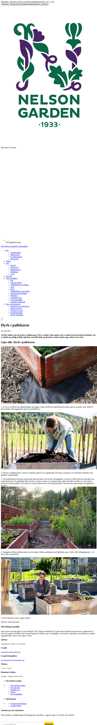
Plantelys (14, 296)
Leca (12, 274)
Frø (12, 280)
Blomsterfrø (15, 255)
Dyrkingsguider (16, 313)
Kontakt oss (15, 690)
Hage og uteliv (16, 308)
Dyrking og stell (17, 311)
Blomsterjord (16, 270)
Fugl (12, 289)
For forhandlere (22, 246)
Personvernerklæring (18, 704)
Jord (12, 287)
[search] (2, 319)
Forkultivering (16, 298)
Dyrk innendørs (16, 300)
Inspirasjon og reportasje (20, 306)
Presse (13, 692)
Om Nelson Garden (8, 246)
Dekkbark (14, 272)
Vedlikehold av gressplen (20, 291)
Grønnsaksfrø (16, 253)
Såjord (13, 265)
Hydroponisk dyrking (19, 293)
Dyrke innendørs (17, 315)
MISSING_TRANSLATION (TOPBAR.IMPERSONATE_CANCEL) (25, 4)
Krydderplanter (16, 257)
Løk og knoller (16, 283)
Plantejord (14, 268)
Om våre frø (15, 688)
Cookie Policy (16, 706)
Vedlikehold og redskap (20, 285)
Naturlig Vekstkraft (18, 302)
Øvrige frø (15, 259)
